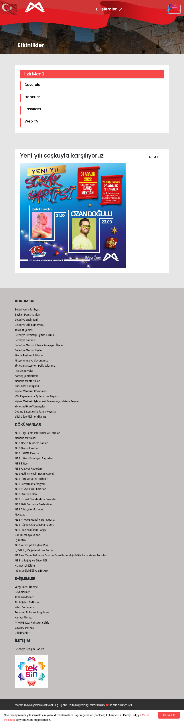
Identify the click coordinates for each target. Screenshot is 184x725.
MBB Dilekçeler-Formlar (29, 509)
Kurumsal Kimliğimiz (27, 386)
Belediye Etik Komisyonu (29, 324)
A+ (156, 155)
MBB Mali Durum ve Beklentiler (33, 504)
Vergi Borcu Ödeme (26, 587)
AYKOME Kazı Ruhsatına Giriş (32, 622)
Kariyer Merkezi (24, 617)
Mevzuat (20, 514)
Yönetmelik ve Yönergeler (30, 406)
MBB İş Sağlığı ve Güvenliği (31, 560)
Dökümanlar (22, 632)
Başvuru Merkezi (24, 627)
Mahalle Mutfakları (26, 438)
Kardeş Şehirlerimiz (26, 375)
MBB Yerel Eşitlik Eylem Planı (32, 545)
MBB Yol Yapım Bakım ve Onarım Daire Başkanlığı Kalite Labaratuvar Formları (61, 555)
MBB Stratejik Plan (26, 494)
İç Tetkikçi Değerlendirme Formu (34, 550)
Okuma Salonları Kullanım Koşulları (36, 411)
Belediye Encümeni (26, 319)
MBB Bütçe (21, 463)
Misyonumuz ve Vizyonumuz (31, 360)
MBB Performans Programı (30, 484)
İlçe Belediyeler (24, 370)
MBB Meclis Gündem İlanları (32, 443)
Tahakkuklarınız (24, 597)
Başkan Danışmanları (27, 314)
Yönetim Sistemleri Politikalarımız (35, 365)
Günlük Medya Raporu (28, 535)
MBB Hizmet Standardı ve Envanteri (36, 499)
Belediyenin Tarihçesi (28, 309)
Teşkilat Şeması (24, 330)
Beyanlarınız (22, 592)
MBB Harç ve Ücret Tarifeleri (31, 478)
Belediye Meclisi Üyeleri (29, 350)
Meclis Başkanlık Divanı (29, 355)
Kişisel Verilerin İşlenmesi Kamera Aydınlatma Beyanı (47, 401)
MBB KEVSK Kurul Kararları (31, 489)
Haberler (32, 96)
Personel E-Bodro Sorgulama (32, 612)
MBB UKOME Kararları (28, 453)
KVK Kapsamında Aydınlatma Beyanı (36, 396)
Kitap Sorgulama (25, 607)
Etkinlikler (33, 109)
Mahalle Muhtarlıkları (28, 381)
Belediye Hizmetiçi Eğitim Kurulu (34, 335)
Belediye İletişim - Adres (29, 649)
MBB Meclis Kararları (27, 448)
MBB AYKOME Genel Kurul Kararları (36, 519)
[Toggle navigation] (174, 9)
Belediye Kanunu (25, 340)
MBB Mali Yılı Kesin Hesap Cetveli (35, 473)
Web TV (31, 121)
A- (150, 155)
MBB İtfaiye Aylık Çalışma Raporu (34, 524)
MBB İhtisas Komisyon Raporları (34, 458)
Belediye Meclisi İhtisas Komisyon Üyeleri (40, 345)
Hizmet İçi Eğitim (25, 565)
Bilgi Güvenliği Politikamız (30, 416)
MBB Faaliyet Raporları (28, 468)
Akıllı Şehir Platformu (27, 602)
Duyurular (33, 84)
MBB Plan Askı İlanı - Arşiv (30, 529)
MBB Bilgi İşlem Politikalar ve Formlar (37, 433)
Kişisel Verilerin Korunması (31, 391)
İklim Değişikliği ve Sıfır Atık (31, 570)
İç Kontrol (21, 540)
